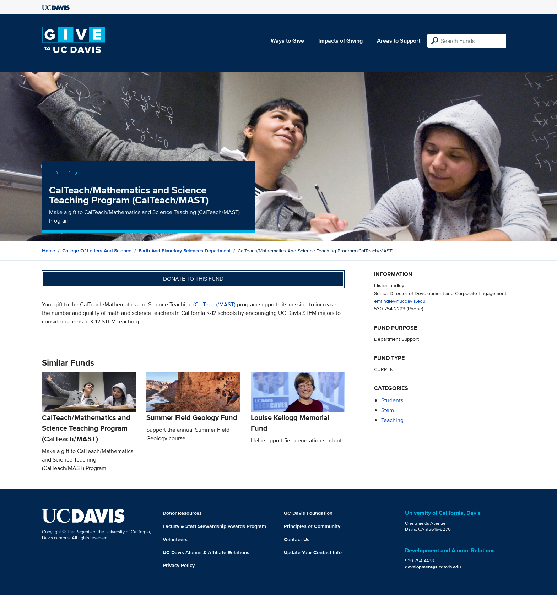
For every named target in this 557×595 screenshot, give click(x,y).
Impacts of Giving (340, 41)
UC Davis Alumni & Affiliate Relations (206, 552)
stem (387, 410)
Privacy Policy (179, 565)
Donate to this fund (193, 279)
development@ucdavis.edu (433, 566)
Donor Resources (182, 513)
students (392, 400)
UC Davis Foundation (308, 513)
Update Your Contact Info (313, 552)
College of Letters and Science (96, 250)
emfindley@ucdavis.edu (400, 301)
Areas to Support (398, 41)
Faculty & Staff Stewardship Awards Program (214, 526)
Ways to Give (287, 41)
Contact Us (296, 539)
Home (48, 250)
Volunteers (175, 539)
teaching (392, 420)
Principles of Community (312, 526)
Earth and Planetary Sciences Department (185, 250)
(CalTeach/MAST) (214, 304)
